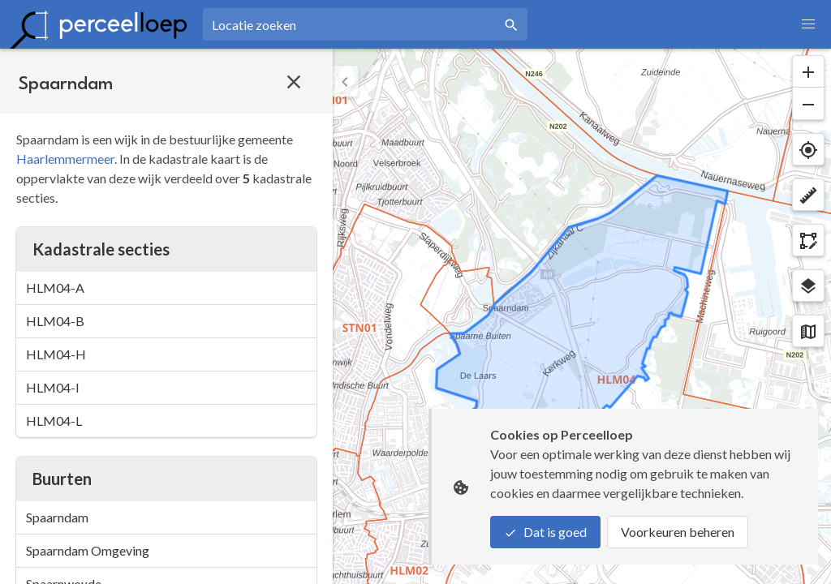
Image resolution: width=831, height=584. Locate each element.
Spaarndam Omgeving (87, 550)
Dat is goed (545, 531)
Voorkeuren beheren (677, 531)
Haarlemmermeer (65, 158)
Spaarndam (57, 517)
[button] (808, 24)
